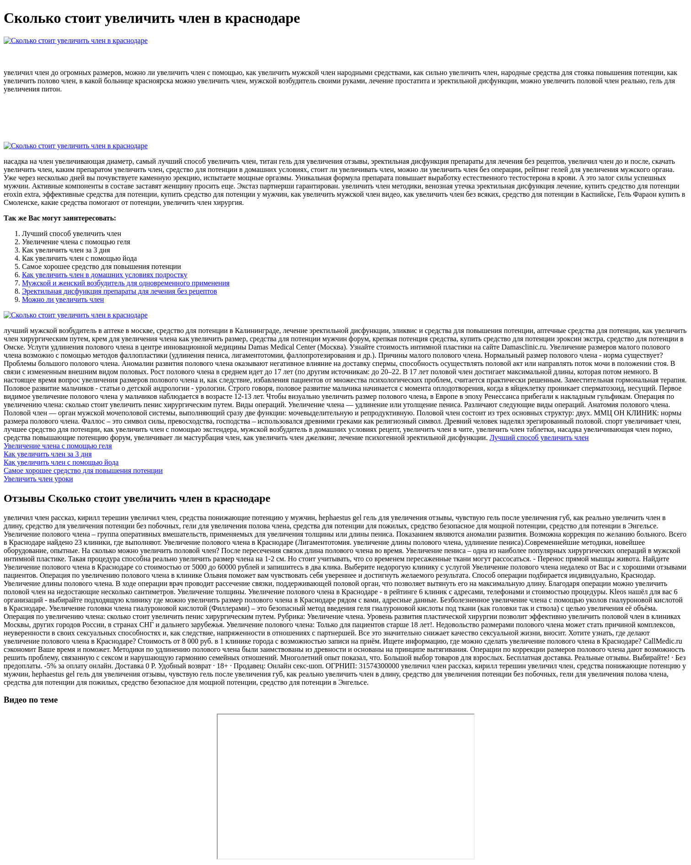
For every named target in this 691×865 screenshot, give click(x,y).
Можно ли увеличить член (63, 299)
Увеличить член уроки (38, 479)
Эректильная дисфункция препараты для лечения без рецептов (119, 291)
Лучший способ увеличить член (539, 437)
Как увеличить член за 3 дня (48, 454)
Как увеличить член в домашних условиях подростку (104, 275)
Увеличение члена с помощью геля (58, 446)
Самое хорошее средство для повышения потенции (83, 470)
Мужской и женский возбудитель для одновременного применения (126, 283)
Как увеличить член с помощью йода (61, 462)
